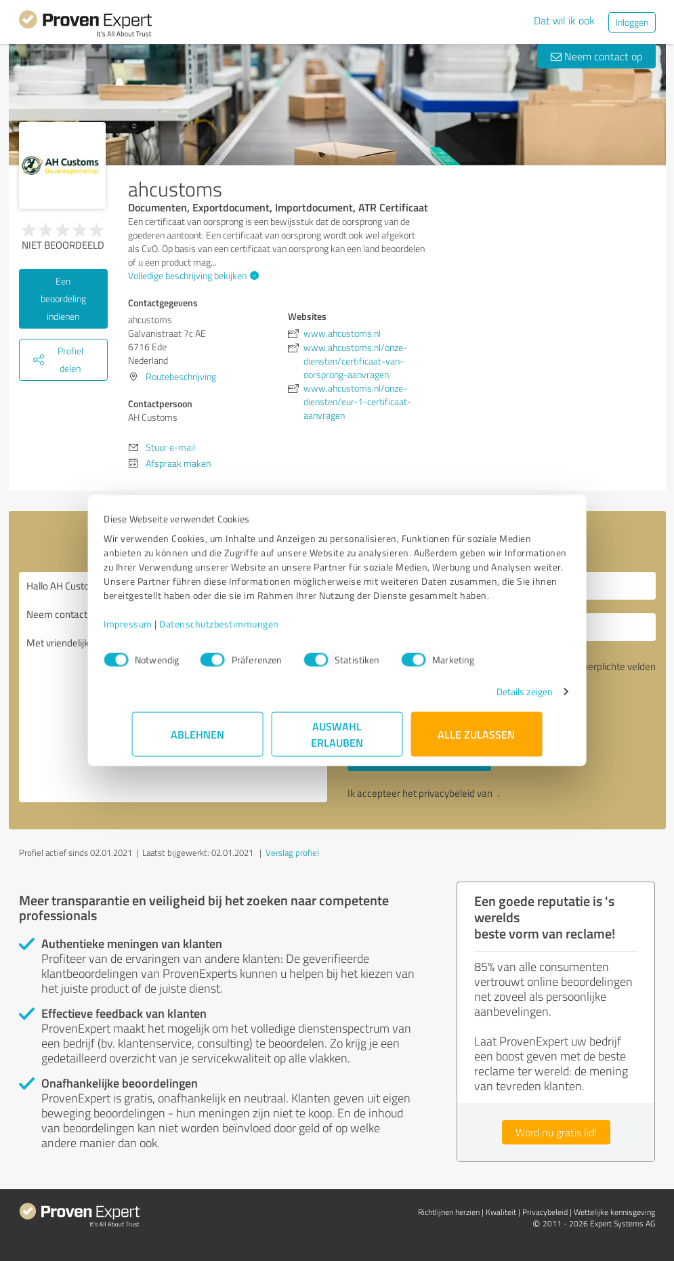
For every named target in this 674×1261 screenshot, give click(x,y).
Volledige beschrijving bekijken (191, 275)
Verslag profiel (292, 852)
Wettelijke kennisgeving (614, 1212)
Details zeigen (496, 698)
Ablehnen (197, 741)
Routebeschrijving (181, 376)
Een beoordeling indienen (63, 298)
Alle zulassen (476, 741)
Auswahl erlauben (337, 741)
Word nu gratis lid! (556, 1132)
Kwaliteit (501, 1212)
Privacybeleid (545, 1212)
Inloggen (632, 22)
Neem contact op (596, 56)
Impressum (156, 630)
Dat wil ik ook (564, 20)
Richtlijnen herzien (449, 1212)
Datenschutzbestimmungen (248, 630)
